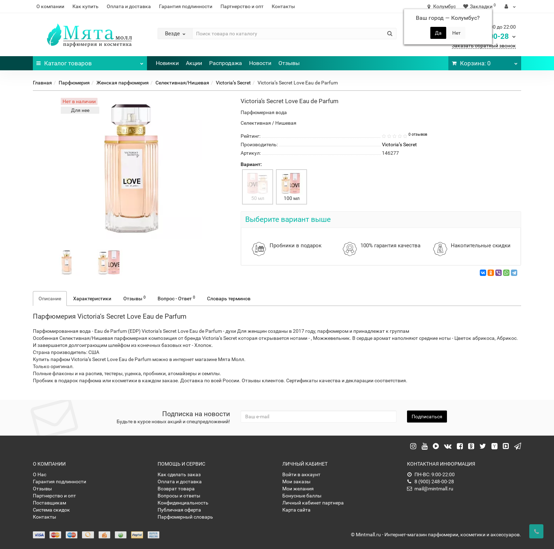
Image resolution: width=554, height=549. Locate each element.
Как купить (85, 6)
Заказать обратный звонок (484, 45)
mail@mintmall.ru (430, 488)
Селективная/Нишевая (182, 82)
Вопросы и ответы (179, 495)
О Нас (39, 474)
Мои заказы (296, 481)
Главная (42, 82)
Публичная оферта (179, 510)
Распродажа (225, 63)
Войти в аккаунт (301, 474)
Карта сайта (296, 510)
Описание (50, 298)
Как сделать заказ (179, 474)
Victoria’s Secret (233, 82)
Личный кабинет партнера (313, 503)
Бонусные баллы (302, 495)
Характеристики (92, 298)
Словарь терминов (229, 298)
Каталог (89, 61)
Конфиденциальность (183, 503)
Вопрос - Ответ (176, 298)
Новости (260, 63)
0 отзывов (417, 134)
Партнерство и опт (242, 6)
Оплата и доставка (129, 6)
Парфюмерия (74, 82)
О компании (50, 6)
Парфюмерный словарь (185, 517)
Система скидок (51, 510)
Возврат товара (176, 488)
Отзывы (289, 63)
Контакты (283, 6)
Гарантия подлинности (185, 6)
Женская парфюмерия (122, 82)
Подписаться (427, 416)
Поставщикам (49, 503)
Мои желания (298, 488)
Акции (194, 63)
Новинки (167, 63)
